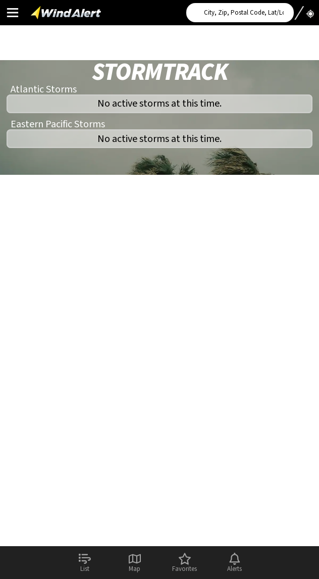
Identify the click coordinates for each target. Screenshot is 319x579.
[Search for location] (240, 12)
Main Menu (12, 12)
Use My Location (304, 10)
